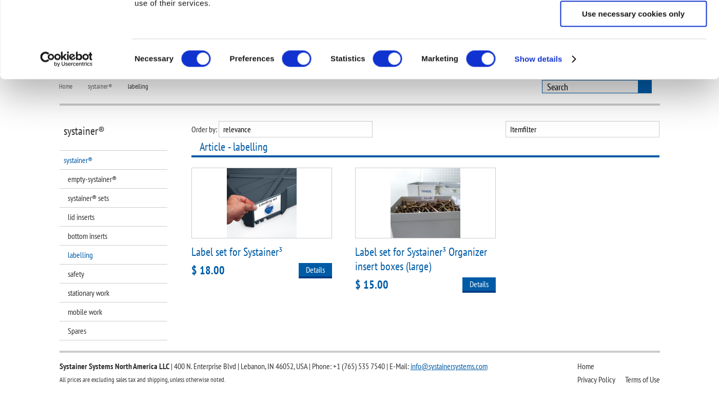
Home (585, 366)
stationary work (88, 293)
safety (76, 274)
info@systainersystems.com (449, 366)
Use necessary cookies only (633, 85)
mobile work (85, 312)
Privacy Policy (596, 379)
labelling (80, 255)
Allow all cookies (634, 25)
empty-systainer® (92, 179)
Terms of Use (642, 379)
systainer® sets (88, 198)
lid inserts (81, 217)
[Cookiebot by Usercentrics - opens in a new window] (66, 130)
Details (315, 270)
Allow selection (633, 55)
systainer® (78, 160)
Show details (538, 130)
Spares (77, 331)
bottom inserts (87, 236)
